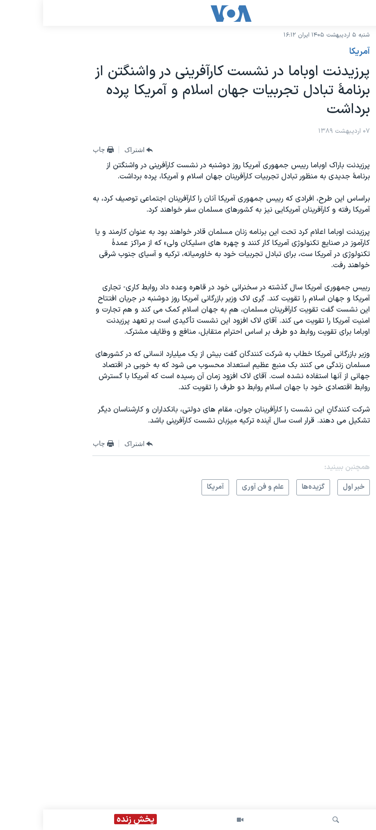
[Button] (95, 150)
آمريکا (316, 51)
